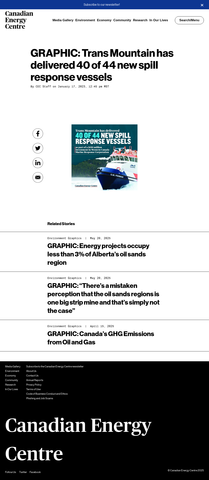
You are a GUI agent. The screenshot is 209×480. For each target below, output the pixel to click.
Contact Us (32, 375)
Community (122, 20)
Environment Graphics (64, 238)
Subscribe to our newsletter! (102, 4)
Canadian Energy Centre (19, 20)
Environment (85, 20)
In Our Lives (158, 20)
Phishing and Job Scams (39, 398)
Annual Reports (34, 380)
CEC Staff (43, 86)
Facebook (35, 472)
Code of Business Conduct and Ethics (47, 393)
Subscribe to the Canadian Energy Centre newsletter (55, 366)
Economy (104, 20)
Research (140, 20)
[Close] (202, 5)
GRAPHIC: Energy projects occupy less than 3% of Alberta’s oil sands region (98, 254)
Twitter (23, 472)
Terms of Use (33, 389)
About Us (31, 371)
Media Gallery (63, 20)
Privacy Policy (34, 384)
